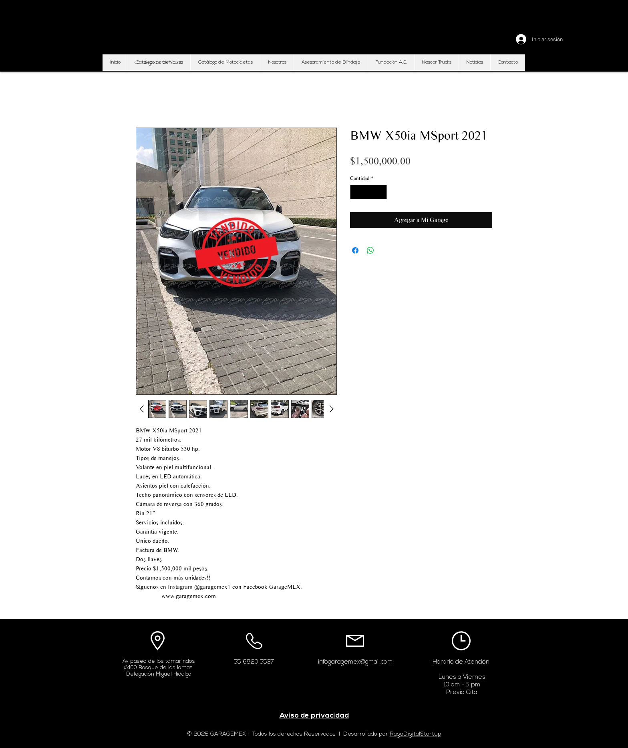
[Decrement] (356, 192)
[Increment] (381, 192)
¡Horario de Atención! (461, 662)
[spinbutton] (368, 192)
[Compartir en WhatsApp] (370, 250)
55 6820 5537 (254, 662)
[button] (158, 63)
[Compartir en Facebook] (355, 250)
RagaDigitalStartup (415, 734)
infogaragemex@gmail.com (355, 662)
